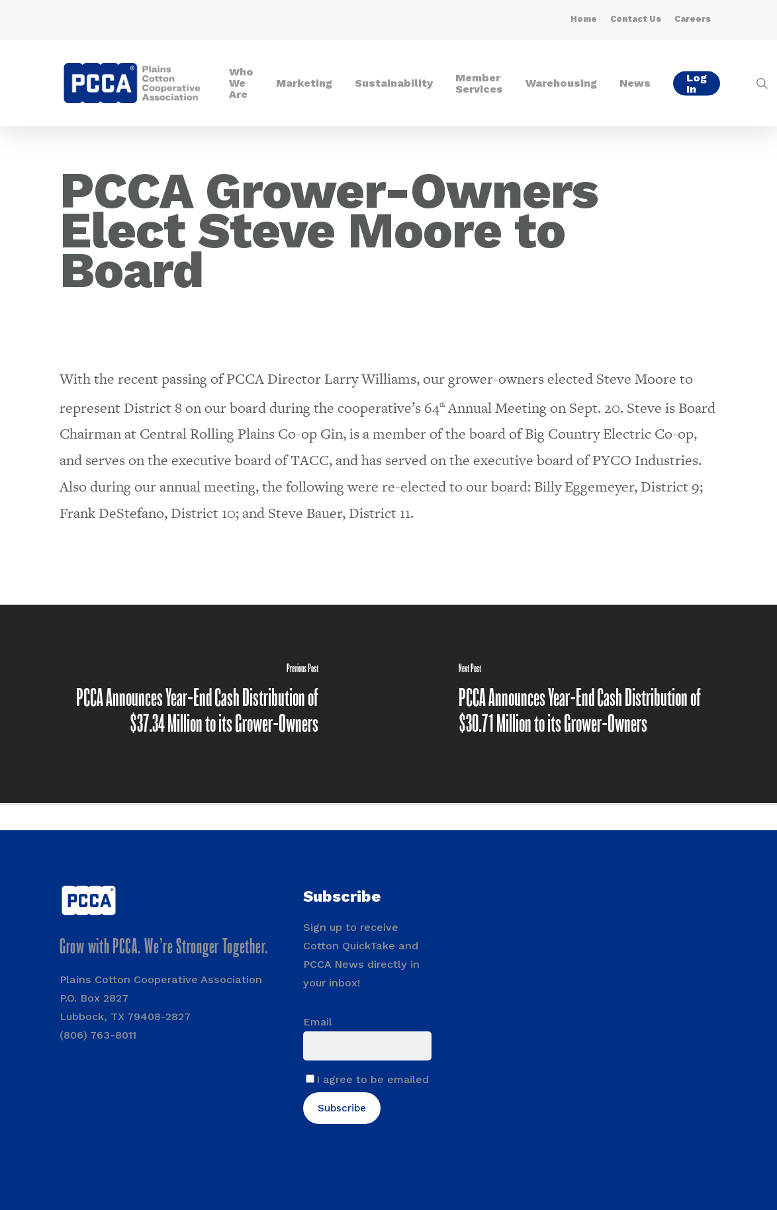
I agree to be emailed (372, 1079)
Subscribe (342, 1108)
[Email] (367, 1045)
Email (317, 1022)
